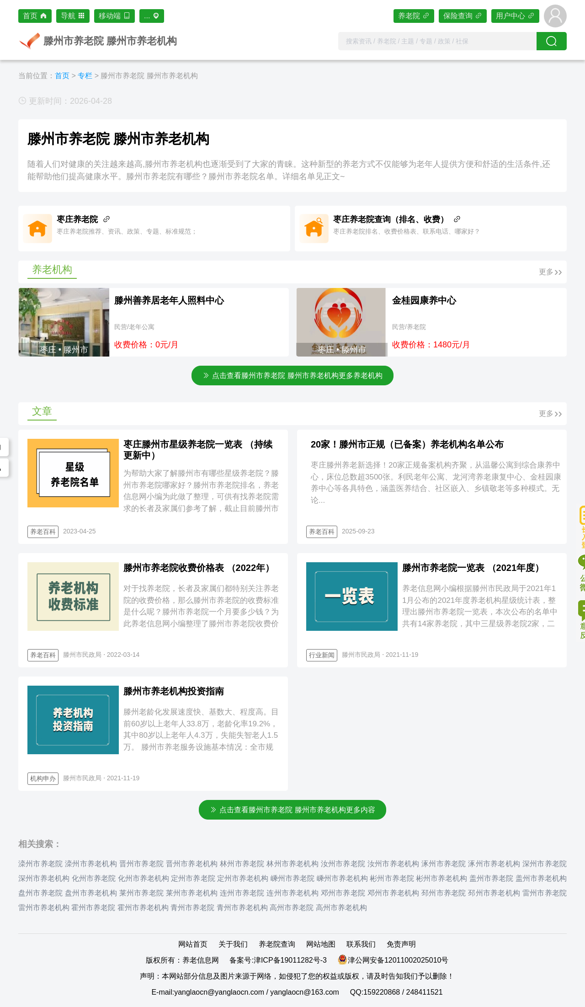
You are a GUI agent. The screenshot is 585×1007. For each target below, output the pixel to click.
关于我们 (233, 944)
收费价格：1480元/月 (431, 344)
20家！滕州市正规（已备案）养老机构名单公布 (407, 444)
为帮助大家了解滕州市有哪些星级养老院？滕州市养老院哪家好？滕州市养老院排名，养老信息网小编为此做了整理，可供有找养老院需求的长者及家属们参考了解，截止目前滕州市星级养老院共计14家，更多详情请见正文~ (201, 496)
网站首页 (192, 944)
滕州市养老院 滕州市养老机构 (149, 76)
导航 (73, 16)
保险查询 (462, 16)
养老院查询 (277, 944)
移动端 (114, 16)
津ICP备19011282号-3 (290, 960)
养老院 (414, 16)
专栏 (85, 76)
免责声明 (401, 944)
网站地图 (320, 944)
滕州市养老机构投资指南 (173, 691)
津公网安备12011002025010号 (398, 960)
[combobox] (437, 41)
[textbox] (437, 41)
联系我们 (361, 944)
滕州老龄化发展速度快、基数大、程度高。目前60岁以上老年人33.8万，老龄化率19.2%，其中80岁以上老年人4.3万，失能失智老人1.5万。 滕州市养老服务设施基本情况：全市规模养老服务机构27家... (201, 735)
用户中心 (515, 16)
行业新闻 (322, 655)
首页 (35, 16)
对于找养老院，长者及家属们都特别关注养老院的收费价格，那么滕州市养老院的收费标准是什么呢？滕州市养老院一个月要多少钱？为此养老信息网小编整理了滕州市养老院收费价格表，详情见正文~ (201, 611)
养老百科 (43, 531)
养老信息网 (200, 960)
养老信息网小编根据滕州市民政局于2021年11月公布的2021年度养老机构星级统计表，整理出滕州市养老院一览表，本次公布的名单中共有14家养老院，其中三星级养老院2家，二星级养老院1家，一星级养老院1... (480, 611)
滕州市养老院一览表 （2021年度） (473, 568)
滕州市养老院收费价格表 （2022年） (198, 568)
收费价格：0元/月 (146, 344)
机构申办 (43, 778)
